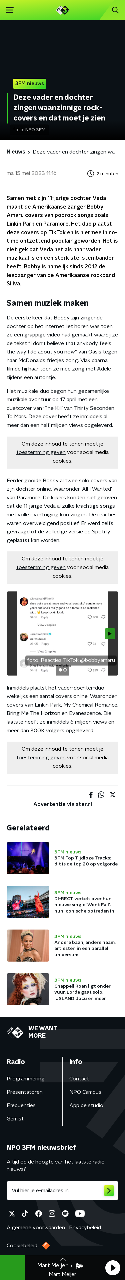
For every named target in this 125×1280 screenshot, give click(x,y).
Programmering (26, 1078)
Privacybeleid (85, 1227)
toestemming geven (41, 452)
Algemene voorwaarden (36, 1227)
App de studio (86, 1105)
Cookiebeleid (22, 1245)
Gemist (15, 1118)
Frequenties (21, 1105)
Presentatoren (25, 1092)
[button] (112, 1267)
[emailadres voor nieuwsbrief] (62, 1190)
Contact (79, 1078)
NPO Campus (85, 1092)
